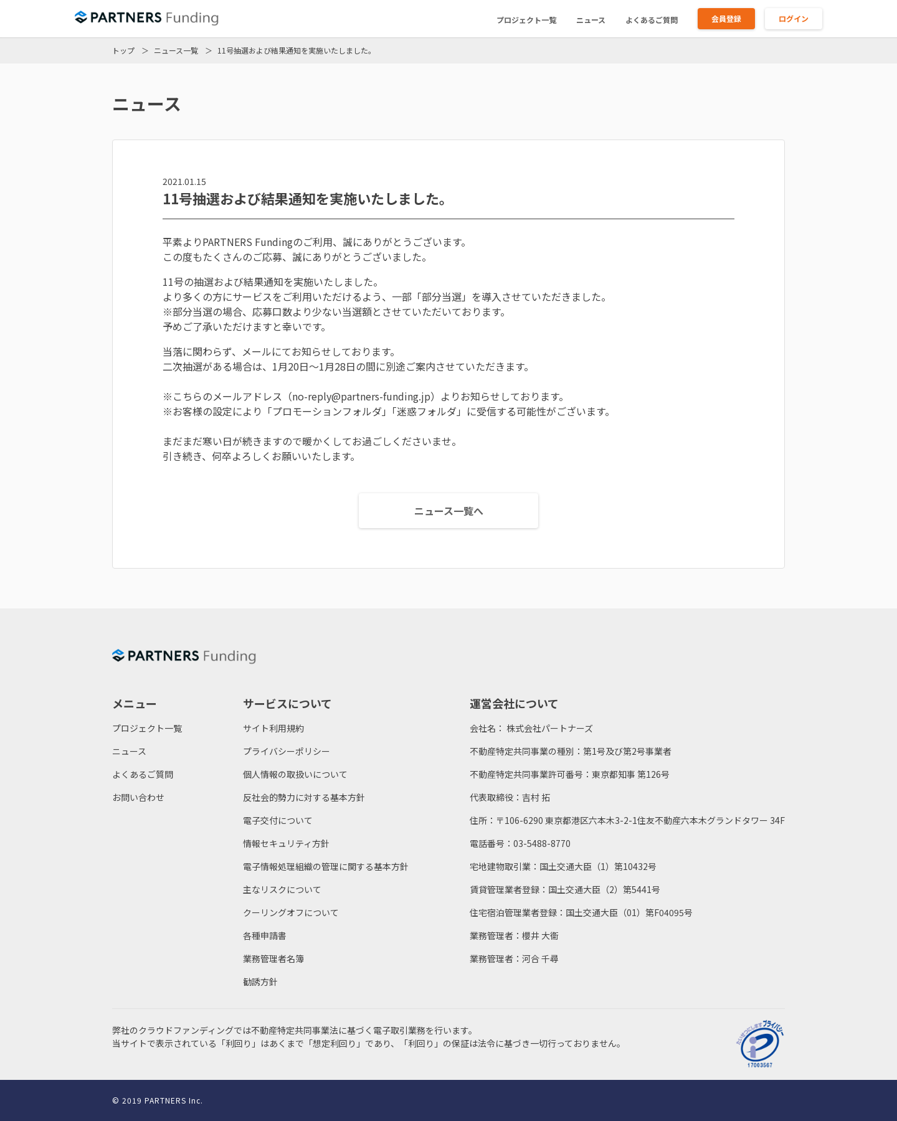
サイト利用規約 (273, 728)
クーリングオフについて (291, 912)
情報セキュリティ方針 (286, 843)
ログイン (794, 18)
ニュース (590, 19)
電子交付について (278, 820)
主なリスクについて (282, 889)
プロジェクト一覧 (526, 19)
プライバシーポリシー (286, 751)
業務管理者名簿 (273, 958)
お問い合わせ (138, 797)
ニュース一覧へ (448, 510)
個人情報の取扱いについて (295, 774)
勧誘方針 (260, 981)
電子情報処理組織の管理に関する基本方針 (326, 866)
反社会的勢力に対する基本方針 (304, 797)
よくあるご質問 (651, 19)
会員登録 (726, 18)
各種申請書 (265, 935)
